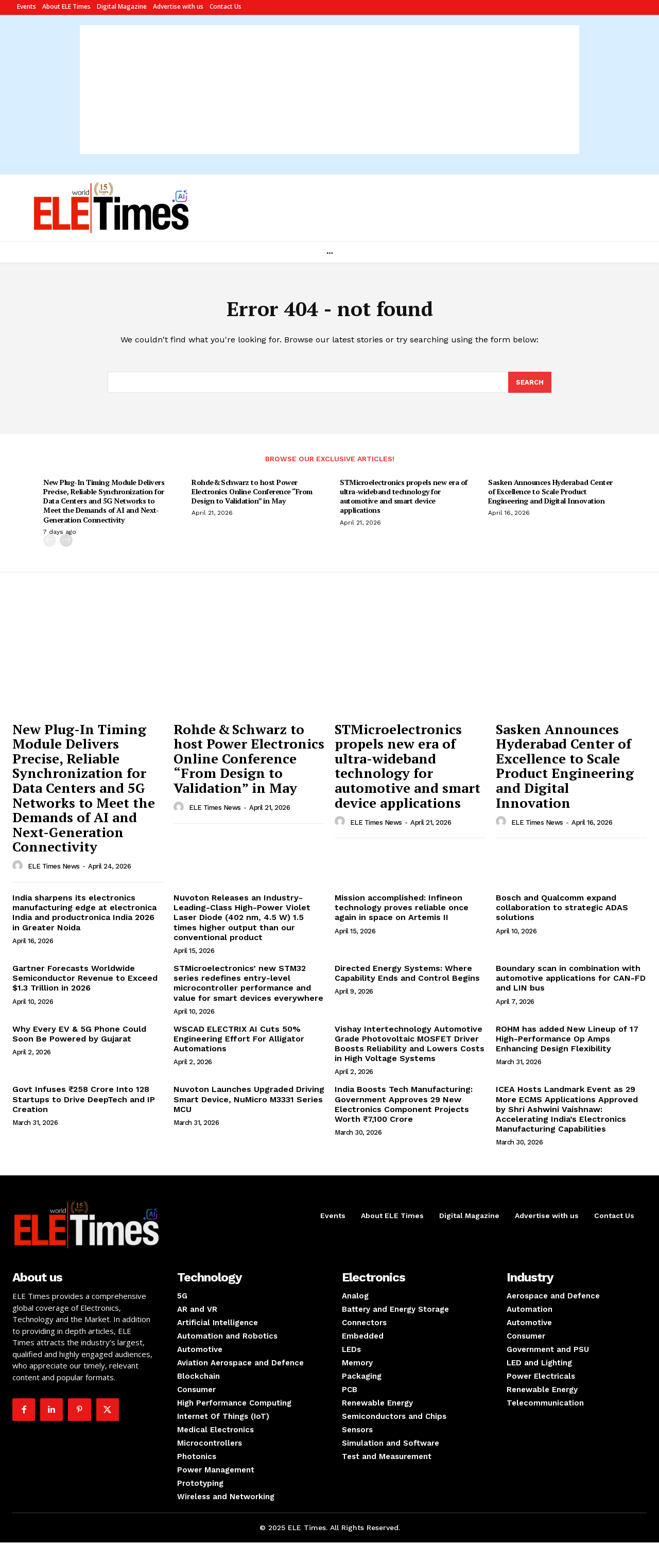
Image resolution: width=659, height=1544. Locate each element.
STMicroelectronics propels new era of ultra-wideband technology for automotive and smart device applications (403, 498)
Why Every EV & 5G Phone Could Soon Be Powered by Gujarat (79, 1035)
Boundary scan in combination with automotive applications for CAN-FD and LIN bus (571, 979)
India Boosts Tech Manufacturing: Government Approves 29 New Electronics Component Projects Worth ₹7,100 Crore (404, 1106)
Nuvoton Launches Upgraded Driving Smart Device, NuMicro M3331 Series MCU (249, 1101)
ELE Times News (54, 868)
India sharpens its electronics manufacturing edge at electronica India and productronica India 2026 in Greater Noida (84, 914)
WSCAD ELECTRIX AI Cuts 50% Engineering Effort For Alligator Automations (239, 1040)
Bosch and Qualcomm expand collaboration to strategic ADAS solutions (562, 909)
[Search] (529, 383)
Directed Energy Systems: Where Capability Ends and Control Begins (407, 974)
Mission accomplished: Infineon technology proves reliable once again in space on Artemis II (402, 909)
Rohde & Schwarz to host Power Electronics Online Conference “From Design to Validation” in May (252, 493)
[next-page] (66, 541)
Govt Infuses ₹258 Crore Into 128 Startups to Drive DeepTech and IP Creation (83, 1101)
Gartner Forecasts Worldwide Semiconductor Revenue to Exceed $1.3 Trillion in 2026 (85, 979)
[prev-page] (49, 541)
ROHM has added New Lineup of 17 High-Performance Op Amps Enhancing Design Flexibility (567, 1040)
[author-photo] (19, 867)
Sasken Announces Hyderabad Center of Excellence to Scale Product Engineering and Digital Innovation (550, 493)
